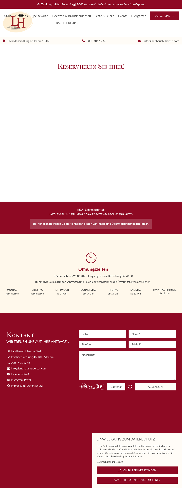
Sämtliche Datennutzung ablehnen (137, 480)
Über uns (21, 16)
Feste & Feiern (104, 16)
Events (122, 16)
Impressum (18, 385)
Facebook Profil (20, 374)
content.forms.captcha (130, 386)
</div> (91, 130)
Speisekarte (40, 16)
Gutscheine (165, 15)
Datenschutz (34, 385)
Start (7, 16)
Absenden (155, 386)
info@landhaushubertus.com (161, 41)
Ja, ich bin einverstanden (137, 470)
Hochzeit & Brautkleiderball (71, 16)
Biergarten (138, 16)
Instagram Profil (21, 379)
